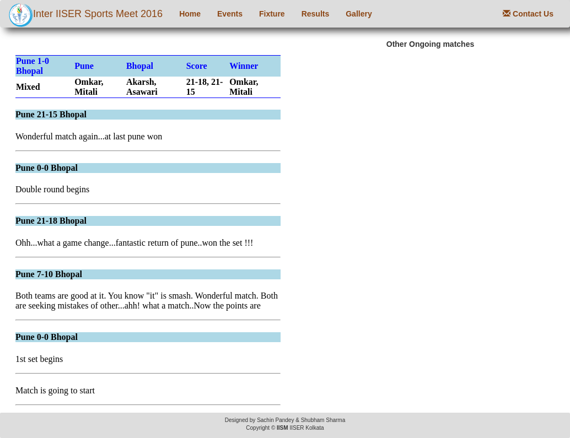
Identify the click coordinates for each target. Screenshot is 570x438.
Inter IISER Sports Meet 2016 (85, 15)
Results (316, 13)
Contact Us (528, 13)
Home (190, 13)
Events (230, 13)
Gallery (359, 13)
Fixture (272, 13)
